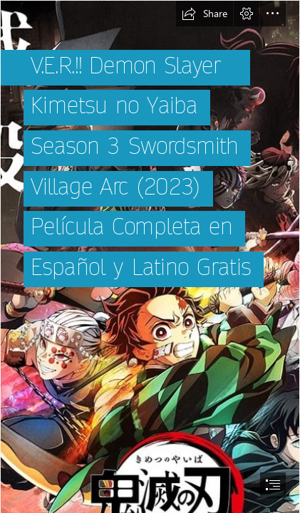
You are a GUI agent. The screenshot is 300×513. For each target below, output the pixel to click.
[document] (150, 256)
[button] (204, 13)
